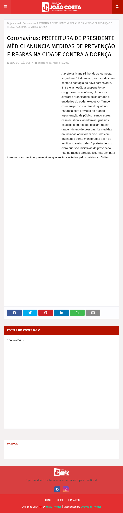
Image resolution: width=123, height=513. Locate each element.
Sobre (60, 500)
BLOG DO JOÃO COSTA (21, 62)
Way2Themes (53, 506)
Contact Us (74, 500)
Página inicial (14, 23)
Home (48, 500)
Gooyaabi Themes (91, 506)
